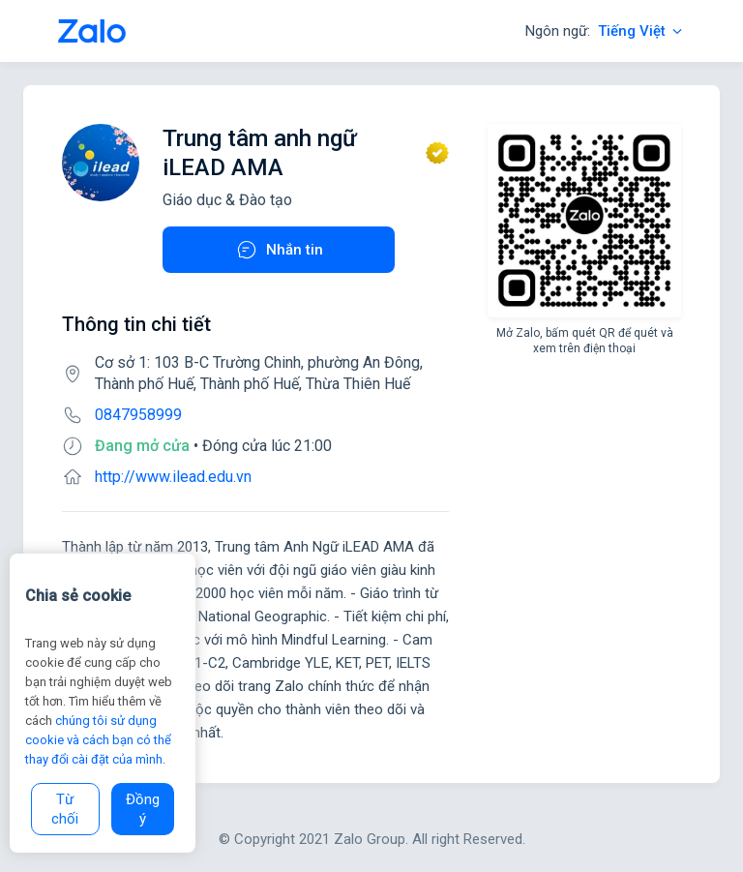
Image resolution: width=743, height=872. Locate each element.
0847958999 (138, 415)
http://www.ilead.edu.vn (173, 476)
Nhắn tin (279, 249)
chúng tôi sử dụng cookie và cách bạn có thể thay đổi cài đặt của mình (98, 740)
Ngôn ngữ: (605, 31)
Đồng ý (143, 809)
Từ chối (64, 809)
